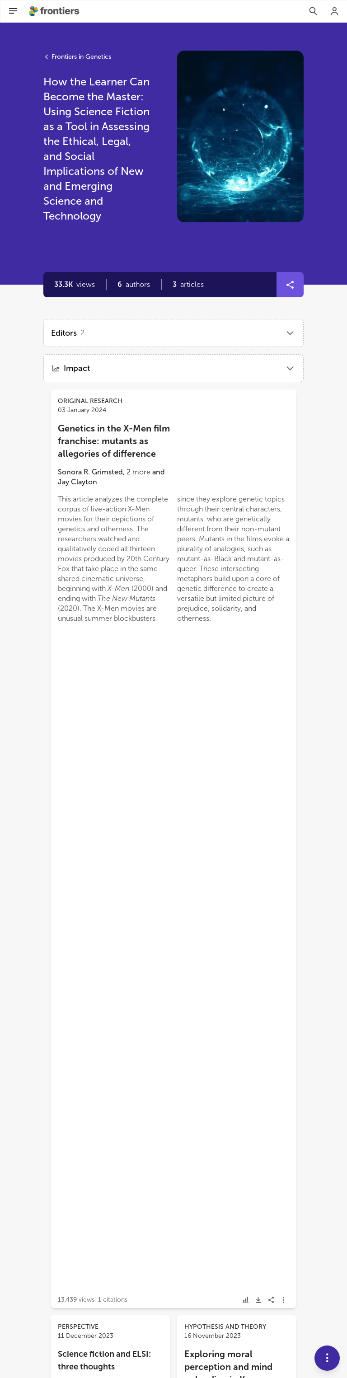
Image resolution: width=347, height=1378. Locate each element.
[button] (133, 284)
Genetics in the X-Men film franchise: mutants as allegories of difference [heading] (114, 441)
